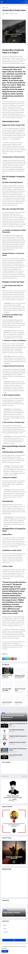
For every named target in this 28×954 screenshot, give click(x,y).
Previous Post (4, 776)
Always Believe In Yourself (11, 913)
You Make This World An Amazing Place (18, 736)
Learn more (4, 948)
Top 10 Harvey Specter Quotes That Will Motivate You (13, 716)
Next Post (24, 776)
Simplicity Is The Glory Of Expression (7, 676)
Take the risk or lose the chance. (20, 689)
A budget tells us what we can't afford (17, 742)
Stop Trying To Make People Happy (6, 689)
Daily (7, 7)
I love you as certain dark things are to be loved (18, 724)
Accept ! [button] (5, 951)
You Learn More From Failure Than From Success (18, 749)
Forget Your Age (18, 702)
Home (3, 7)
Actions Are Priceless (7, 702)
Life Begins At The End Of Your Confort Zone (20, 676)
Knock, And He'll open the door (15, 755)
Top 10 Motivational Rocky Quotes (16, 729)
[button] (1, 2)
